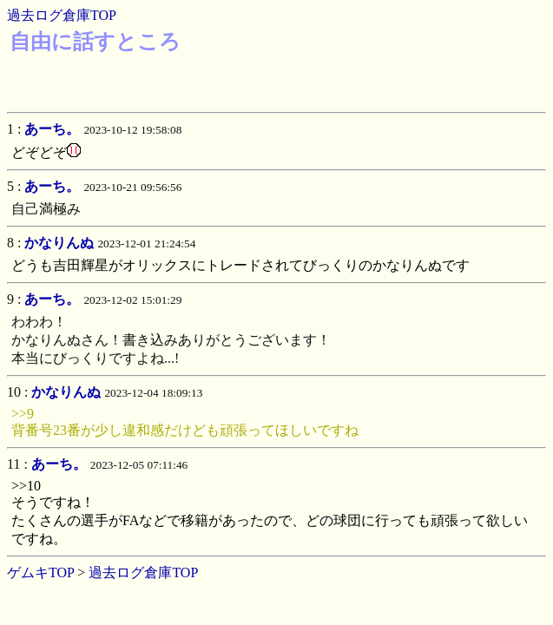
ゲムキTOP (40, 572)
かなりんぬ (59, 242)
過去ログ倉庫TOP (61, 15)
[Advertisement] (273, 80)
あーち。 (52, 129)
